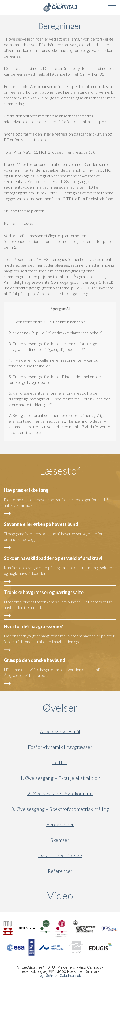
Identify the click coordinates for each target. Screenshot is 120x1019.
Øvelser (60, 707)
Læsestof (60, 470)
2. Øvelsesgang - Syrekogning (60, 793)
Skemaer (60, 840)
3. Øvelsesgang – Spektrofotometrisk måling (60, 809)
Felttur (60, 762)
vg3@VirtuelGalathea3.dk (60, 976)
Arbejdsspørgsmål (60, 731)
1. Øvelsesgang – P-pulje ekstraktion (60, 778)
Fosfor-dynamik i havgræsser (60, 747)
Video (83, 895)
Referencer (60, 871)
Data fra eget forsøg (60, 855)
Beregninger (60, 824)
